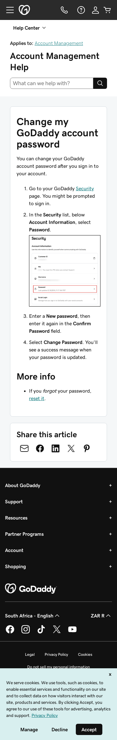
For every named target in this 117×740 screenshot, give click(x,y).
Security (85, 188)
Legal (30, 654)
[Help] (80, 10)
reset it (36, 398)
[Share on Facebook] (40, 448)
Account (14, 550)
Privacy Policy (56, 654)
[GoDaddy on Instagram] (26, 632)
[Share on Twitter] (71, 448)
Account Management (59, 43)
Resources (16, 517)
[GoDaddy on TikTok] (41, 632)
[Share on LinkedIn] (55, 448)
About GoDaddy (22, 485)
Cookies (85, 654)
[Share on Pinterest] (87, 448)
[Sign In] (95, 10)
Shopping (15, 566)
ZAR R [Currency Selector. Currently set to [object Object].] (101, 615)
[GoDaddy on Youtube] (72, 632)
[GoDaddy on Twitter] (57, 632)
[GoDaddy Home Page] (31, 588)
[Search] (100, 83)
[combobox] (51, 83)
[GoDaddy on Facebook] (10, 632)
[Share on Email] (24, 448)
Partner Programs (24, 533)
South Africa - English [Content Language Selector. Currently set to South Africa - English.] (33, 615)
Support (14, 501)
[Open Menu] (7, 9)
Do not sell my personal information (58, 667)
